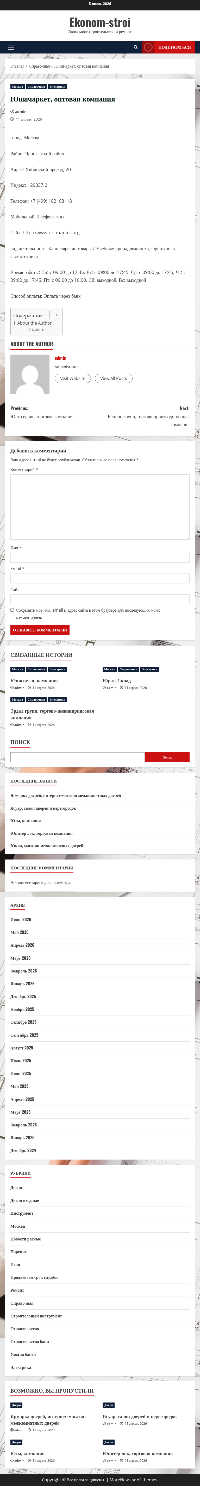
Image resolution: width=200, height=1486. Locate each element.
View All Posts (113, 378)
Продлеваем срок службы (34, 1277)
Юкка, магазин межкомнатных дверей (46, 845)
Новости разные (25, 1239)
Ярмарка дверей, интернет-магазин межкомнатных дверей (65, 795)
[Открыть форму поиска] (136, 47)
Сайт (14, 589)
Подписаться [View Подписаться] (166, 47)
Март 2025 (20, 1112)
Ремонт (17, 1290)
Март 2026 (20, 958)
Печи (15, 1264)
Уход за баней (23, 1354)
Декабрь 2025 (23, 996)
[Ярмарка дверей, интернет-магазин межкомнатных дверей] (53, 1405)
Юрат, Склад (117, 680)
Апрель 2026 (22, 945)
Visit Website (72, 378)
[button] (10, 46)
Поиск (20, 741)
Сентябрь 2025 (24, 1035)
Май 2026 (19, 932)
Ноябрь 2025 (22, 1009)
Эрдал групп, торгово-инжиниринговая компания (52, 713)
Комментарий (24, 469)
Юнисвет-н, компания (34, 680)
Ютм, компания (25, 820)
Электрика (57, 86)
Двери (16, 1187)
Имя (15, 548)
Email (17, 568)
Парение (18, 1251)
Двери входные (24, 1200)
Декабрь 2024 (23, 1150)
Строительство (24, 1328)
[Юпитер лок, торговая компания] (146, 1442)
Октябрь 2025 (23, 1022)
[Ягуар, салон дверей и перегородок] (146, 1405)
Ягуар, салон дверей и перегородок (43, 808)
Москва (17, 86)
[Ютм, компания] (53, 1442)
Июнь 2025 (20, 1073)
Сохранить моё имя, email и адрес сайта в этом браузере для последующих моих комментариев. (88, 613)
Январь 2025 (22, 1137)
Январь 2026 (22, 983)
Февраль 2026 (23, 971)
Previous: (55, 412)
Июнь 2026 (20, 919)
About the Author (34, 323)
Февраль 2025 (23, 1124)
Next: (145, 416)
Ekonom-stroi (100, 21)
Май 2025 (19, 1086)
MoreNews (120, 1480)
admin (21, 111)
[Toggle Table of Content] (51, 315)
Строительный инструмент (36, 1315)
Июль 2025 (20, 1060)
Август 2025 (21, 1048)
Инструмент (21, 1213)
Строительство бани (29, 1341)
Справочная (36, 86)
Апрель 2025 (22, 1099)
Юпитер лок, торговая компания (41, 833)
